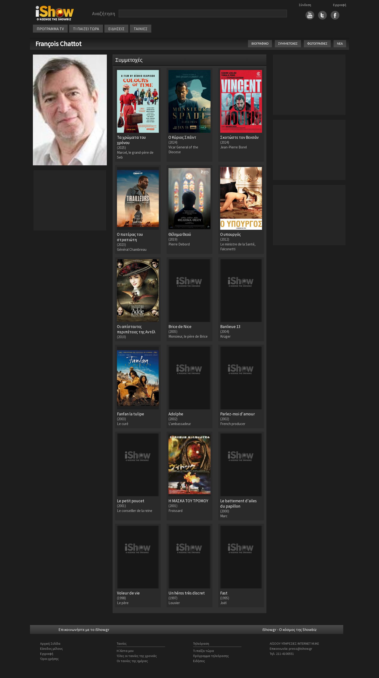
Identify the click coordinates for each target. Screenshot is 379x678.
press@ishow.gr (300, 648)
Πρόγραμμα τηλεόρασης (211, 656)
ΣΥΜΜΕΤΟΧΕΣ (288, 44)
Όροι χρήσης (49, 659)
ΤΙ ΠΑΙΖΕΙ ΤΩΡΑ (86, 28)
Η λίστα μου (125, 651)
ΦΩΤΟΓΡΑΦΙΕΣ (317, 44)
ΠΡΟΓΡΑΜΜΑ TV (50, 28)
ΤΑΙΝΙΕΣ (140, 28)
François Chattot (58, 43)
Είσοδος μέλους (51, 648)
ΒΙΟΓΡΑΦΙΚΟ (260, 44)
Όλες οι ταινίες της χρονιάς (137, 656)
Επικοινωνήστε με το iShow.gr (83, 629)
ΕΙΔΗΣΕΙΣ (116, 28)
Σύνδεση (305, 5)
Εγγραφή (339, 5)
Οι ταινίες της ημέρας (132, 661)
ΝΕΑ (340, 44)
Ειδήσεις (199, 661)
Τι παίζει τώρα (203, 651)
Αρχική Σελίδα (50, 643)
